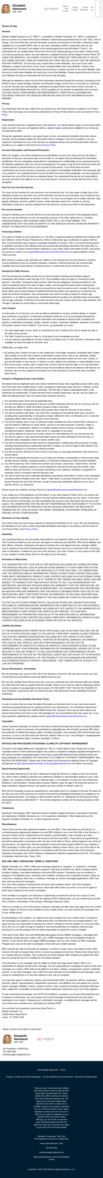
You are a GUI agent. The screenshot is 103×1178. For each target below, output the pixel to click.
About (91, 8)
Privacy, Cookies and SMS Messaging (23, 1077)
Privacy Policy (49, 145)
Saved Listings (74, 8)
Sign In (100, 8)
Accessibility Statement (47, 1070)
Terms (63, 1070)
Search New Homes (65, 8)
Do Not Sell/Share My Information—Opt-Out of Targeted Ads (70, 1077)
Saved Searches (84, 8)
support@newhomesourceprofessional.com (49, 252)
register (58, 128)
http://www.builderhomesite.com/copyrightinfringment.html (44, 763)
